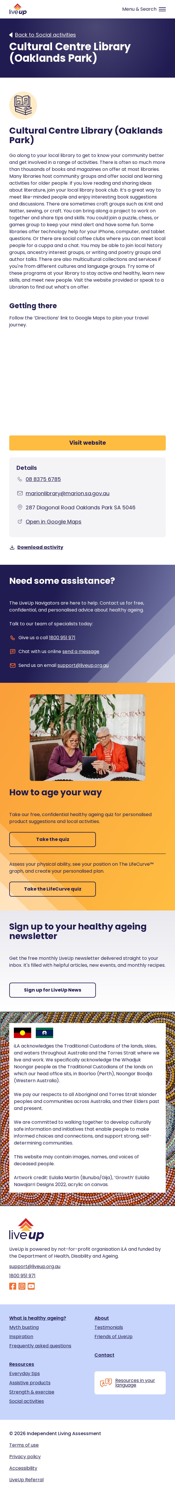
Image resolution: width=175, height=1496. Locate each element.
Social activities (26, 1401)
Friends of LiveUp (113, 1336)
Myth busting (24, 1327)
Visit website (87, 443)
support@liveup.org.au (83, 665)
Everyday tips (24, 1373)
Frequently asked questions (40, 1346)
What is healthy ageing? (37, 1318)
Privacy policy (25, 1456)
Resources (21, 1364)
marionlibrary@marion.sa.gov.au (67, 493)
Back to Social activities (45, 35)
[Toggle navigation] (141, 9)
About (101, 1318)
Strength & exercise (31, 1392)
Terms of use (24, 1445)
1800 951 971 (62, 637)
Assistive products (30, 1383)
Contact (104, 1355)
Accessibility (23, 1468)
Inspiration (21, 1336)
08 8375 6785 (43, 479)
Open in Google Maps (53, 521)
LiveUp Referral (26, 1480)
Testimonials (108, 1327)
